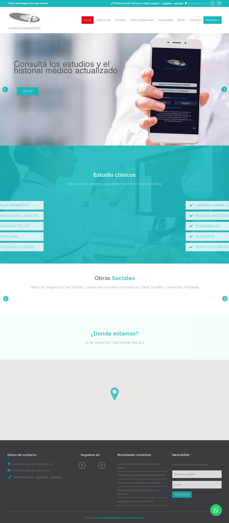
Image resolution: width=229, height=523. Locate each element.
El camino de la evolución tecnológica (138, 482)
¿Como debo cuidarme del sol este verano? (141, 475)
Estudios (120, 20)
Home (87, 20)
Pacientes (212, 20)
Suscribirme (182, 494)
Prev (5, 89)
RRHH (181, 20)
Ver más (28, 91)
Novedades (166, 20)
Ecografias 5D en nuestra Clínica (135, 501)
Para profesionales (142, 20)
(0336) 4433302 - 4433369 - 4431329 (163, 3)
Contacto (195, 20)
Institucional (103, 20)
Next (224, 89)
